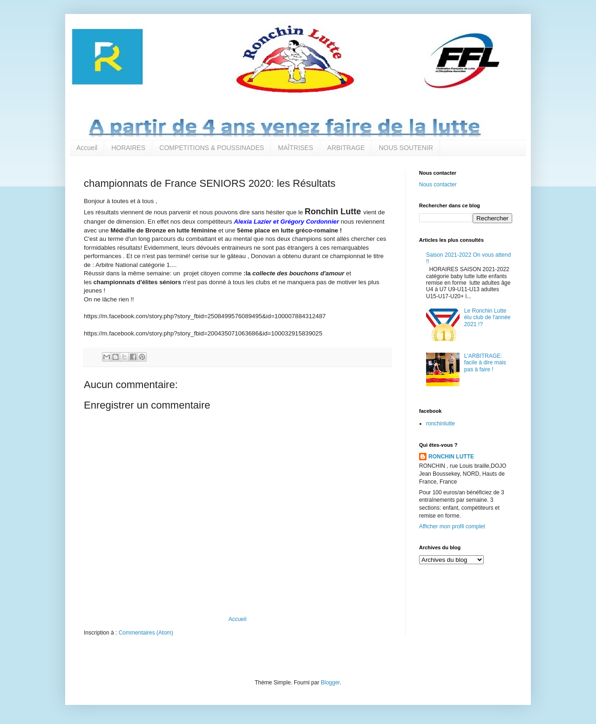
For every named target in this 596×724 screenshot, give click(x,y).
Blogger (330, 682)
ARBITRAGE (346, 147)
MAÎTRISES (295, 147)
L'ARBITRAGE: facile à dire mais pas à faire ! (485, 363)
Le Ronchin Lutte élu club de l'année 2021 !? (487, 317)
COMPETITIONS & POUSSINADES (211, 147)
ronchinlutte (440, 423)
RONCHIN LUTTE (451, 456)
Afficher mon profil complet (452, 526)
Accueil (86, 147)
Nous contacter (438, 184)
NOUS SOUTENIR (406, 147)
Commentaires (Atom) (146, 632)
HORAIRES (128, 147)
